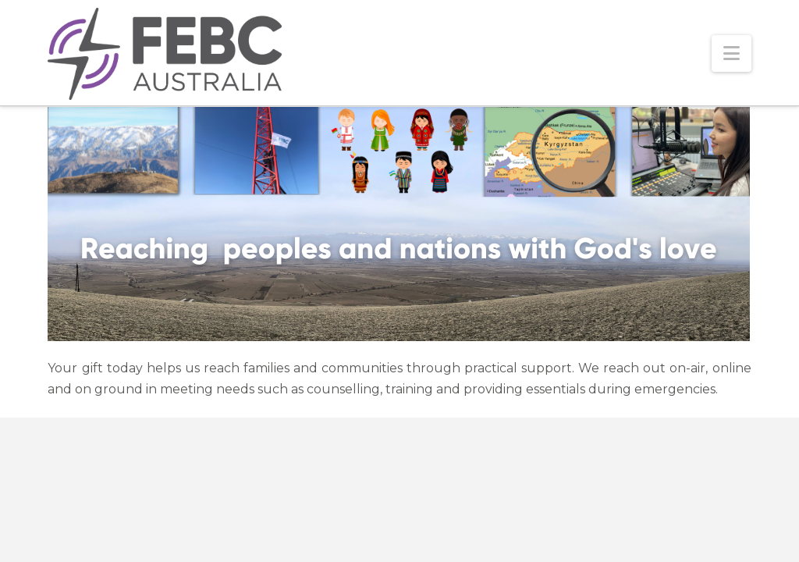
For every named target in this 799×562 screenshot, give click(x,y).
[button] (731, 53)
